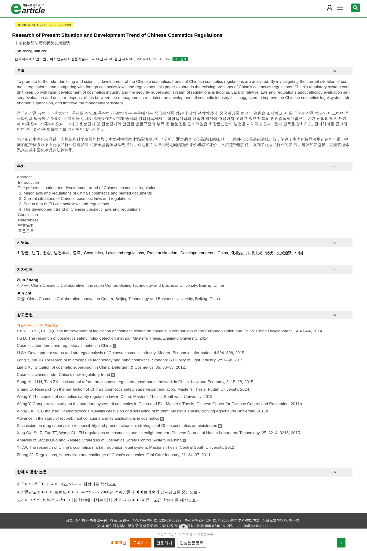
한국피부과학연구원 (31, 59)
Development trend (197, 252)
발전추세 (62, 252)
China (222, 252)
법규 (36, 252)
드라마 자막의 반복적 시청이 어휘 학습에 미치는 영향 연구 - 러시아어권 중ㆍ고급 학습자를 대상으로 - (107, 500)
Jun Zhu (40, 51)
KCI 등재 (180, 59)
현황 (47, 252)
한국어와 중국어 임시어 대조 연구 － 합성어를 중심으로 (66, 484)
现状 (269, 252)
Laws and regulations (125, 252)
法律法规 (254, 252)
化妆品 (237, 252)
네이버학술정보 (46, 325)
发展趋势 (284, 252)
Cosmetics (93, 252)
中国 (299, 252)
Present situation (162, 252)
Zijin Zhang (23, 51)
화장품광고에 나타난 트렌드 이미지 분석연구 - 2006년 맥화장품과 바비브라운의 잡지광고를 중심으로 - (108, 492)
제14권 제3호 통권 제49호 (113, 59)
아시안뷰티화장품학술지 (69, 59)
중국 (77, 252)
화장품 (23, 252)
